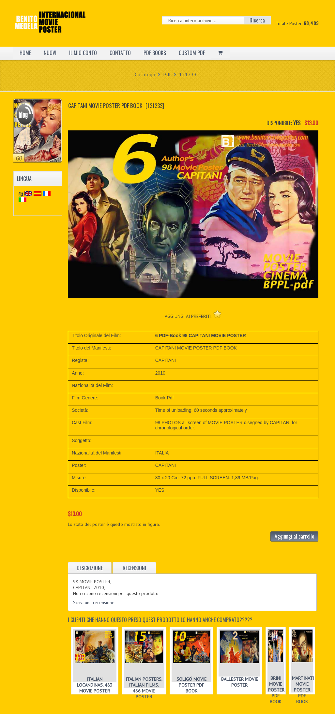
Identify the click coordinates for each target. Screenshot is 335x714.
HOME (25, 53)
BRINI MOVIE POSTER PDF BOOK (276, 690)
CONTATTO (120, 53)
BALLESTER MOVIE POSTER (239, 682)
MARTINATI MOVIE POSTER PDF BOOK (303, 690)
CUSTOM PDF (192, 53)
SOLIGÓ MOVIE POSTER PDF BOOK (191, 685)
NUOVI (50, 53)
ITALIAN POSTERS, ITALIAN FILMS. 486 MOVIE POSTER (144, 688)
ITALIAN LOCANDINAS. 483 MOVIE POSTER (95, 685)
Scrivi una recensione (93, 602)
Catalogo (145, 74)
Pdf (167, 74)
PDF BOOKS (155, 53)
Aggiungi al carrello (294, 536)
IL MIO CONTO (83, 53)
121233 (188, 74)
